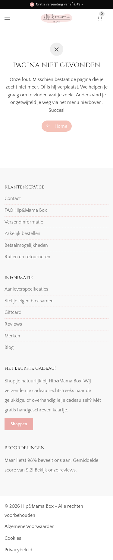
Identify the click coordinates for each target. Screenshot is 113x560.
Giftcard (13, 312)
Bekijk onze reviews (55, 470)
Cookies (13, 538)
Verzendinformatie (24, 222)
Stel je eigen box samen (29, 301)
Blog (9, 347)
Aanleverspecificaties (26, 289)
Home (56, 126)
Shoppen (19, 424)
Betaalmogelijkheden (26, 245)
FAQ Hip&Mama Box (26, 210)
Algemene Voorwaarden (30, 526)
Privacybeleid (18, 549)
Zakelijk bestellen (22, 233)
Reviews (13, 324)
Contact (13, 198)
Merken (12, 336)
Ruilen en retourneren (27, 256)
